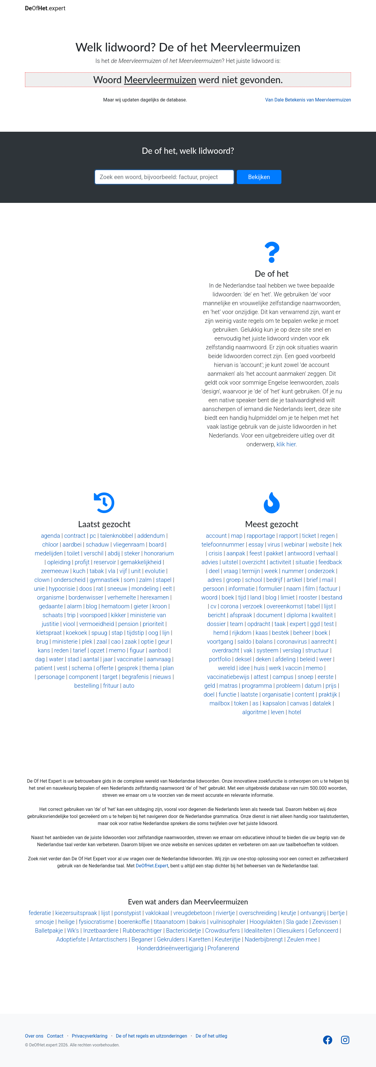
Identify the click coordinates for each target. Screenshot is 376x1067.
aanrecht (322, 641)
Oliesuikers (290, 930)
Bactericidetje (183, 930)
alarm (74, 606)
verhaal (325, 553)
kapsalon (274, 703)
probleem (288, 685)
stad (73, 659)
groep (233, 579)
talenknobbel (116, 535)
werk (275, 668)
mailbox (219, 703)
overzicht (254, 562)
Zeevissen (325, 921)
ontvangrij (313, 912)
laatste (249, 694)
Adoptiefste (71, 939)
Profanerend (223, 948)
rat (99, 588)
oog (153, 632)
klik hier (286, 444)
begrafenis (135, 676)
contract (75, 535)
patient (44, 668)
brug (42, 641)
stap (116, 632)
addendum (151, 535)
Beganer (142, 939)
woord (209, 597)
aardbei (72, 544)
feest (255, 553)
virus (274, 544)
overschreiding (258, 912)
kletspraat (49, 632)
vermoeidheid (96, 623)
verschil (93, 553)
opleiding (58, 562)
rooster (308, 597)
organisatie (276, 694)
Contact (55, 1036)
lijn (166, 632)
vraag (231, 571)
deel (214, 571)
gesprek (128, 668)
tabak (97, 571)
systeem (267, 650)
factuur (328, 588)
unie (39, 588)
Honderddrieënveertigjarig (170, 948)
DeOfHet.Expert (152, 866)
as (255, 703)
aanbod (158, 650)
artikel (294, 579)
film (310, 588)
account (216, 535)
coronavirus (292, 641)
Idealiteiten (258, 930)
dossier (216, 623)
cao (115, 641)
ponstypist (127, 912)
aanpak (235, 553)
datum (313, 685)
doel (209, 694)
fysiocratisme (96, 921)
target (110, 676)
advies (210, 562)
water (56, 659)
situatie (305, 562)
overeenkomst (284, 606)
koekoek (76, 632)
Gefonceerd (323, 930)
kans (44, 650)
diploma (297, 615)
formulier (270, 588)
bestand (331, 597)
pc (93, 535)
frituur (111, 685)
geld (209, 685)
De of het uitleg (211, 1036)
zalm (145, 579)
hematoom (115, 606)
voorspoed (93, 615)
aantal (91, 659)
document (269, 615)
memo (117, 650)
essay (256, 544)
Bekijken (259, 177)
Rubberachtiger (142, 930)
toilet (73, 553)
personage (51, 676)
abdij (114, 553)
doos (85, 588)
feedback (330, 562)
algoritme (254, 712)
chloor (50, 544)
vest (62, 668)
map (237, 535)
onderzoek (321, 571)
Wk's (73, 930)
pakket (274, 553)
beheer (302, 632)
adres (215, 579)
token (241, 703)
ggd (315, 623)
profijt (82, 562)
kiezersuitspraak (76, 912)
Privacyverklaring (90, 1036)
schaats (53, 615)
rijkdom (241, 632)
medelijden (49, 553)
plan (168, 668)
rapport (288, 535)
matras (228, 685)
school (253, 579)
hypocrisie (62, 588)
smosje (44, 921)
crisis (215, 553)
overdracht (225, 650)
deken (263, 659)
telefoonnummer (223, 544)
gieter (141, 606)
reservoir (105, 562)
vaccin (293, 668)
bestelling (86, 685)
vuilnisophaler (228, 921)
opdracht (258, 623)
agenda (50, 535)
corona (230, 606)
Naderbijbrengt (264, 939)
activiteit (280, 562)
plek (87, 641)
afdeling (285, 659)
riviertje (225, 912)
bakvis (197, 921)
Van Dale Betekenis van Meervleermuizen (308, 100)
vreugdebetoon (192, 912)
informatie (241, 588)
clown (42, 579)
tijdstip (135, 632)
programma (257, 685)
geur (163, 641)
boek (227, 597)
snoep (305, 676)
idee (244, 668)
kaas (262, 632)
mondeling (144, 588)
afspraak (241, 615)
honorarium (159, 553)
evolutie (155, 571)
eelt (167, 588)
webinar (294, 544)
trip (71, 615)
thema (150, 668)
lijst (328, 606)
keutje (288, 912)
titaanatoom (169, 921)
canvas (299, 703)
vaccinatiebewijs (228, 676)
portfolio (220, 659)
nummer (293, 571)
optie (147, 641)
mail (327, 579)
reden (61, 650)
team (236, 623)
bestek (280, 632)
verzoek (252, 606)
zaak (131, 641)
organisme (50, 597)
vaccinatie (130, 659)
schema (81, 668)
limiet (288, 597)
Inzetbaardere (100, 930)
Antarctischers (108, 939)
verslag (292, 650)
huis (259, 668)
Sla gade (297, 921)
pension (128, 623)
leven (277, 712)
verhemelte (122, 597)
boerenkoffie (134, 921)
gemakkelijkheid (140, 562)
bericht (217, 615)
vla (111, 571)
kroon (159, 606)
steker (132, 553)
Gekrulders (170, 939)
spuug (99, 632)
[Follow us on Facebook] (327, 1042)
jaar (108, 659)
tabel (313, 606)
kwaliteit (322, 615)
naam (293, 588)
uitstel (230, 562)
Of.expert (45, 8)
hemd (220, 632)
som (129, 579)
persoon (213, 588)
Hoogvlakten (266, 921)
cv (213, 606)
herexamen (154, 597)
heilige (66, 921)
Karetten (200, 939)
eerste (325, 676)
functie (227, 694)
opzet (97, 650)
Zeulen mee (302, 939)
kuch (79, 571)
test (329, 623)
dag (40, 659)
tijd (242, 597)
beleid (307, 659)
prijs (330, 685)
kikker (118, 615)
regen (327, 535)
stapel (164, 579)
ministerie (65, 641)
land (255, 597)
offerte (105, 668)
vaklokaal (157, 912)
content (305, 694)
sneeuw (117, 588)
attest (261, 676)
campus (283, 676)
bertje (337, 912)
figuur (137, 650)
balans (264, 641)
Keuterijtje (228, 939)
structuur (317, 650)
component (83, 676)
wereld (226, 668)
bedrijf (274, 579)
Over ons (34, 1036)
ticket (309, 535)
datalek (322, 703)
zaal (101, 641)
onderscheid (69, 579)
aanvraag (159, 659)
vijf (123, 571)
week (271, 571)
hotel (294, 712)
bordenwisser (85, 597)
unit (136, 571)
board (156, 544)
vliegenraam (129, 544)
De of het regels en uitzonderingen (151, 1036)
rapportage (261, 535)
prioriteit (153, 623)
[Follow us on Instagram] (345, 1042)
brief (312, 579)
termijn (251, 571)
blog (91, 606)
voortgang (220, 641)
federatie (39, 912)
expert (298, 623)
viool (69, 623)
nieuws (162, 676)
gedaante (51, 606)
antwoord (300, 553)
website (319, 544)
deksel (243, 659)
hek (337, 544)
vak (248, 650)
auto (128, 685)
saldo (244, 641)
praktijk (327, 694)
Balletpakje (49, 930)
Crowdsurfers (222, 930)
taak (280, 623)
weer (325, 659)
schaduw (97, 544)
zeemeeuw (55, 571)
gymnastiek (104, 579)
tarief (79, 650)
